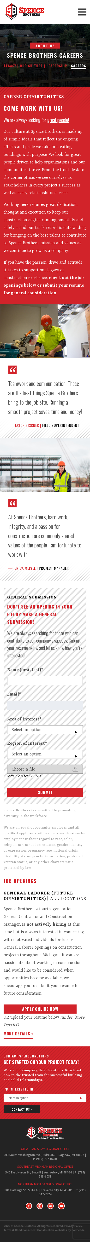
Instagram (39, 1206)
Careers (78, 65)
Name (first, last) (25, 669)
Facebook (29, 1206)
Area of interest (24, 719)
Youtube (61, 1206)
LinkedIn (50, 1206)
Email (14, 694)
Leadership (57, 65)
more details (17, 1034)
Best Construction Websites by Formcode (57, 1230)
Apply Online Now (40, 1009)
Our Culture (31, 65)
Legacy (10, 65)
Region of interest (27, 743)
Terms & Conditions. (17, 1230)
